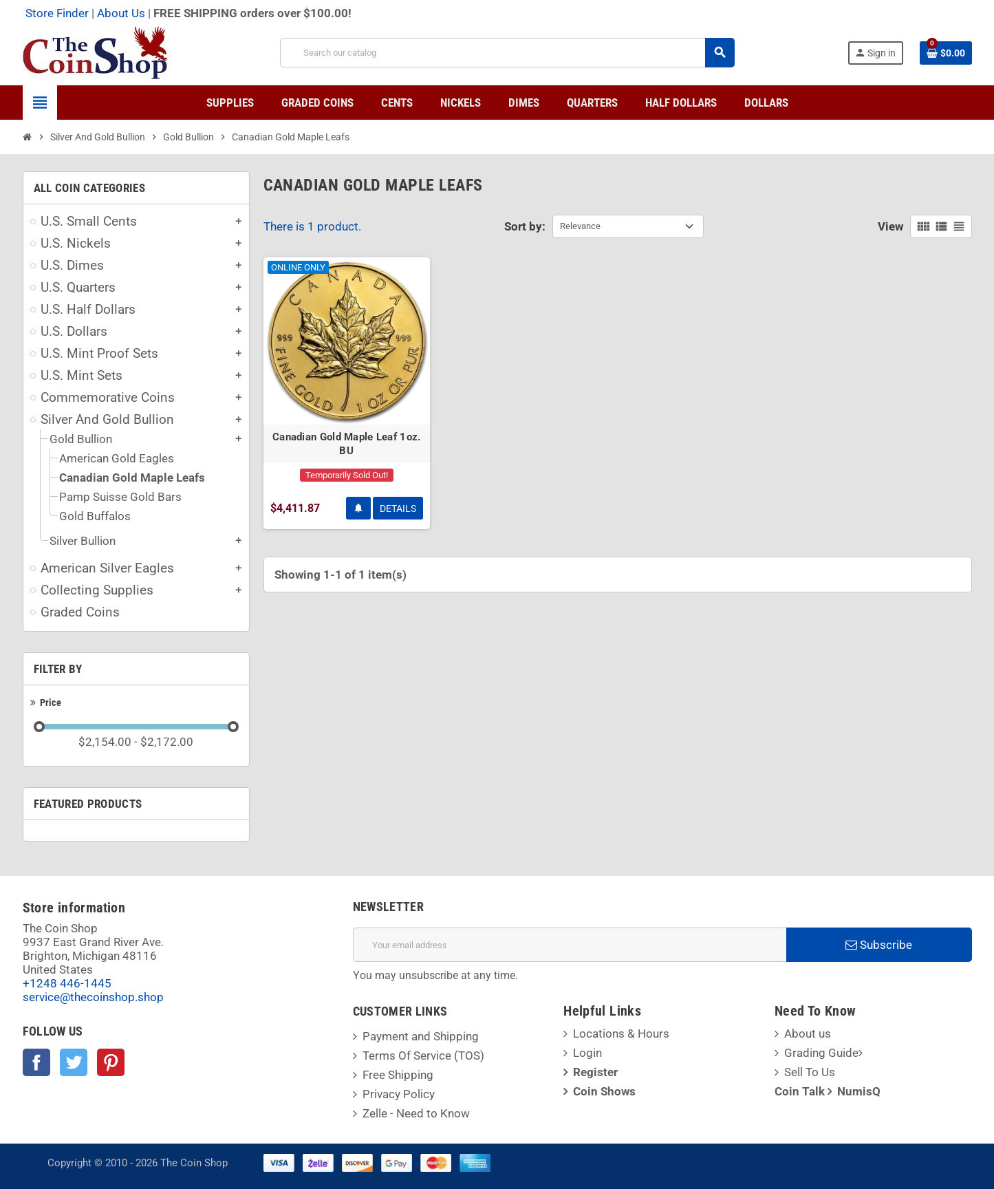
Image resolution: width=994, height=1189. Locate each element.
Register (595, 1072)
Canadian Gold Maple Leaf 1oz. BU (346, 444)
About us (807, 1033)
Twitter (73, 1062)
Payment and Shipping (421, 1036)
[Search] (507, 52)
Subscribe (878, 945)
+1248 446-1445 (67, 983)
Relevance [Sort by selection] (580, 226)
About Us (121, 13)
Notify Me (358, 507)
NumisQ (858, 1091)
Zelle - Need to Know (416, 1113)
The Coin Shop (194, 1163)
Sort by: (524, 226)
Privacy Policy (399, 1094)
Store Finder (57, 13)
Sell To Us (809, 1072)
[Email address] (569, 945)
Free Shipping (398, 1075)
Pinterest (111, 1062)
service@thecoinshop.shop (93, 997)
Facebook (36, 1062)
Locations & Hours (621, 1033)
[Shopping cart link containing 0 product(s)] (946, 53)
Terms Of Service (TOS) (423, 1055)
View (890, 226)
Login (587, 1053)
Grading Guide (821, 1053)
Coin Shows (604, 1091)
